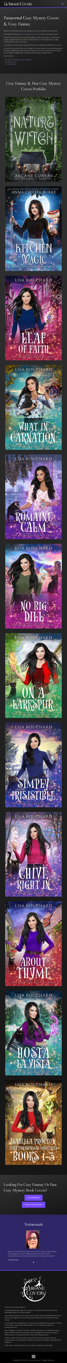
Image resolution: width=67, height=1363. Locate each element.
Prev (5, 1246)
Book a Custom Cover (33, 1205)
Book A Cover (12, 62)
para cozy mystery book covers (30, 34)
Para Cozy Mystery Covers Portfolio (19, 60)
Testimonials (11, 64)
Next (61, 1246)
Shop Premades (33, 1198)
